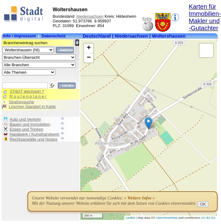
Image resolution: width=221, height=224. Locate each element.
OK (203, 204)
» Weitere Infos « (139, 198)
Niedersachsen (90, 16)
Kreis (147, 18)
